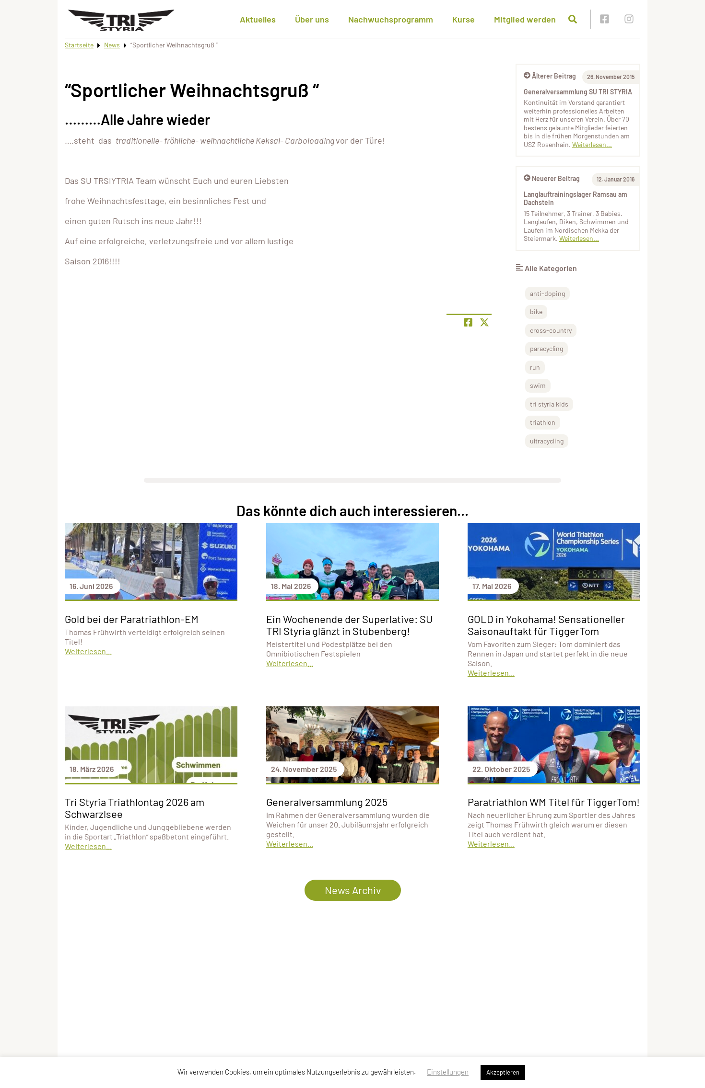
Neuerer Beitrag (552, 178)
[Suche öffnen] (572, 19)
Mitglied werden (525, 19)
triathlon (542, 422)
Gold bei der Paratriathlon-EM (132, 618)
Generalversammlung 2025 (327, 801)
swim (538, 385)
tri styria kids (549, 404)
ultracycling (547, 441)
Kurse (463, 19)
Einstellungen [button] (448, 1071)
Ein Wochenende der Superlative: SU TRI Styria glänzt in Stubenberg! (349, 624)
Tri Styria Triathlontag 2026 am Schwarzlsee (134, 807)
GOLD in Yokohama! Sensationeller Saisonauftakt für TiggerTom (546, 624)
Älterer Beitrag (550, 76)
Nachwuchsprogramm (390, 19)
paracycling (546, 348)
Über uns (312, 19)
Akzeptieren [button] (502, 1072)
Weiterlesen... (592, 144)
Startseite (79, 45)
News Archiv (353, 890)
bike (536, 311)
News (112, 45)
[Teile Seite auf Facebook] (468, 322)
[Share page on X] (484, 322)
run (535, 367)
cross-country (551, 330)
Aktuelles (258, 19)
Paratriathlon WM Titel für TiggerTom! (554, 801)
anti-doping (547, 293)
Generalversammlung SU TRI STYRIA (578, 92)
